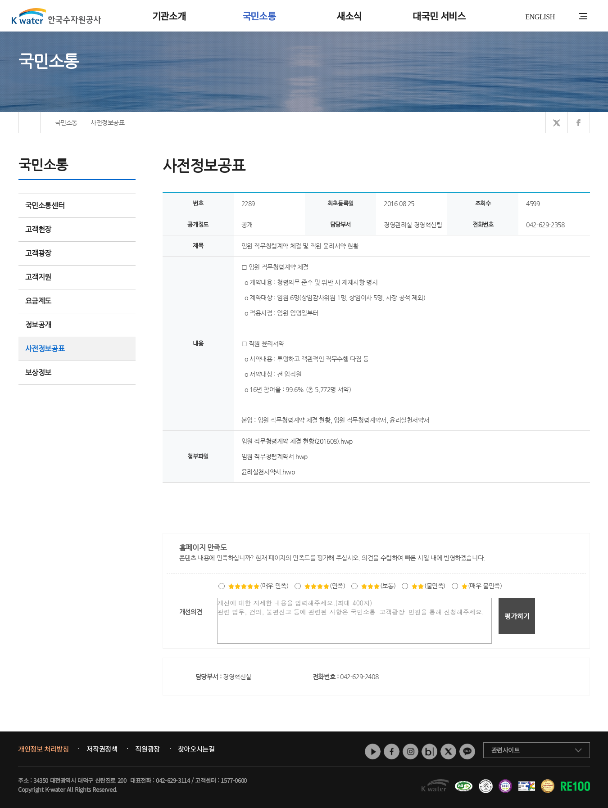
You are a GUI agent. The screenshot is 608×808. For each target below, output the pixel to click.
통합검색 (569, 16)
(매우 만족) (258, 585)
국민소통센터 (45, 205)
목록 (580, 500)
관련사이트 (505, 749)
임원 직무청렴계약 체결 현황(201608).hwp (297, 441)
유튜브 (373, 751)
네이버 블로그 (429, 751)
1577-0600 (233, 780)
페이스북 (391, 751)
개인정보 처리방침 (43, 749)
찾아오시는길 (196, 749)
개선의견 (190, 611)
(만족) (324, 585)
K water (56, 16)
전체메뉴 (583, 16)
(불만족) (428, 585)
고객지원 (77, 277)
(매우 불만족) (481, 585)
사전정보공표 (45, 348)
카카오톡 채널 (467, 751)
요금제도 (77, 301)
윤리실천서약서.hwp (268, 471)
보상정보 (77, 372)
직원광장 (147, 749)
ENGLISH (540, 17)
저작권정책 (101, 749)
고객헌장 (77, 229)
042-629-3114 (173, 780)
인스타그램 (410, 751)
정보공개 (77, 324)
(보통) (378, 585)
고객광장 (77, 253)
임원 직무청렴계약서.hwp (274, 456)
